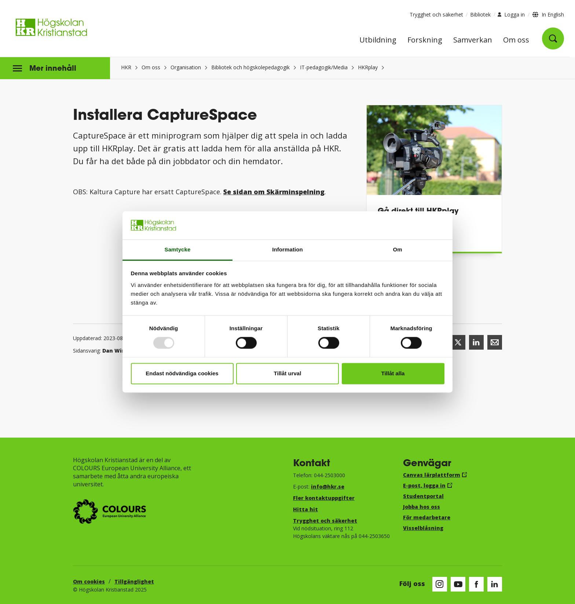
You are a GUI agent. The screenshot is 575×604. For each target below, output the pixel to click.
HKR (126, 67)
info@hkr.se (327, 486)
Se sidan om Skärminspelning (274, 191)
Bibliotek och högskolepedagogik (250, 67)
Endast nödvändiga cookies (182, 373)
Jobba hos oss (421, 506)
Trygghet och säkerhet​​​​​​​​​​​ (325, 520)
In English (553, 14)
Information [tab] (287, 249)
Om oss (516, 40)
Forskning (424, 40)
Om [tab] (397, 249)
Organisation (186, 67)
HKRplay (368, 67)
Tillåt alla (393, 373)
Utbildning (377, 40)
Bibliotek (480, 14)
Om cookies (89, 581)
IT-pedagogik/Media (324, 67)
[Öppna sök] (553, 38)
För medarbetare (426, 517)
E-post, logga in (424, 485)
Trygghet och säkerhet (436, 14)
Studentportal (423, 496)
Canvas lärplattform (431, 474)
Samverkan (472, 40)
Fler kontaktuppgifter (324, 497)
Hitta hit (305, 509)
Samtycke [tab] (178, 249)
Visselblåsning (423, 527)
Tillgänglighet (134, 581)
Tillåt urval (287, 373)
